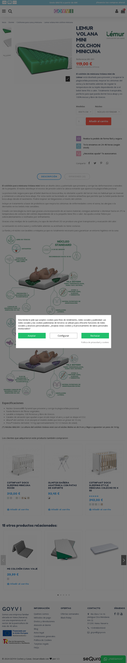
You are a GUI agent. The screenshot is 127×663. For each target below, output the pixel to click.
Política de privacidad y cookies (95, 342)
